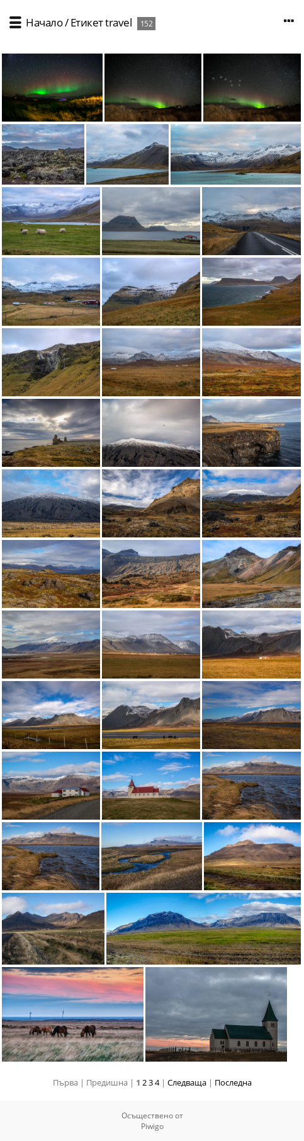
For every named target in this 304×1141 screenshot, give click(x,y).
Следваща (186, 1082)
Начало (44, 22)
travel (118, 22)
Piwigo (152, 1126)
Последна (233, 1082)
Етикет (86, 22)
